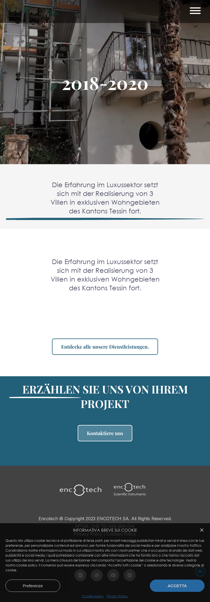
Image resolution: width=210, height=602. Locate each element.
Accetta (177, 585)
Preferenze (33, 585)
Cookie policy (93, 596)
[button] (202, 530)
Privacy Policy (117, 596)
